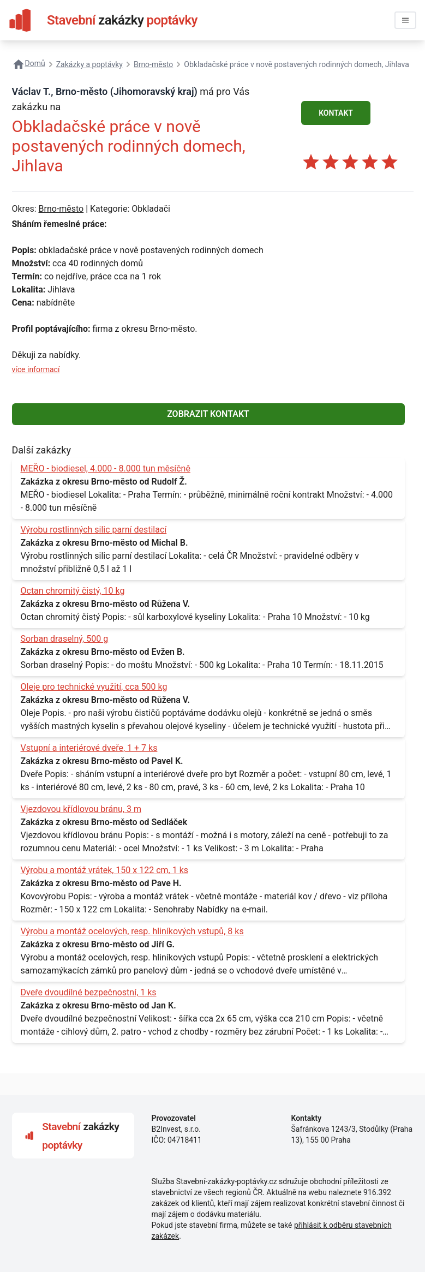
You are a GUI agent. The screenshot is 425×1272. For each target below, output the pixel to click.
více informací (36, 369)
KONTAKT (336, 113)
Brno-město (60, 209)
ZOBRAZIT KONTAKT (208, 414)
